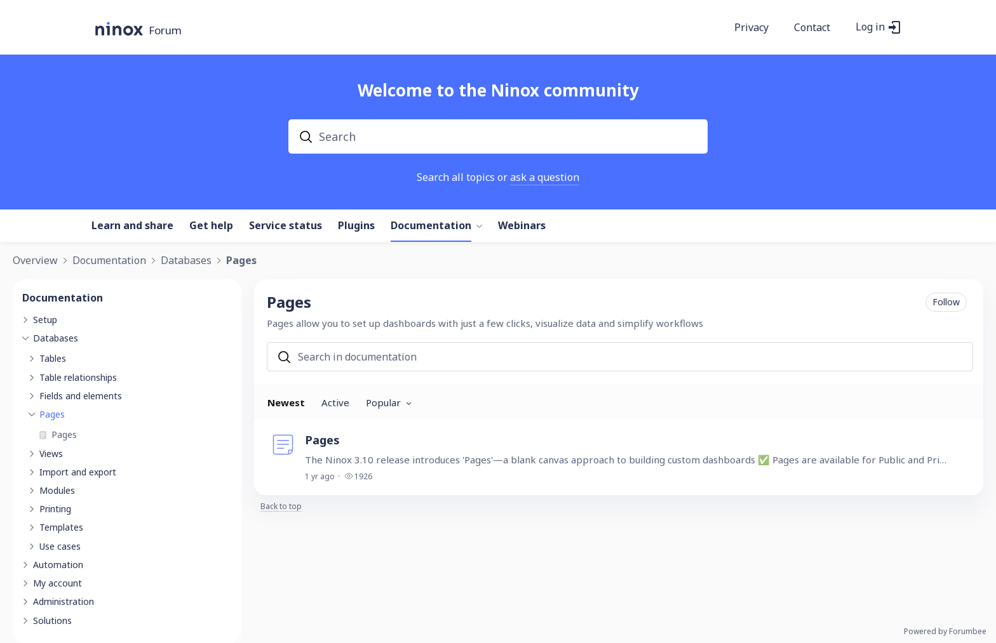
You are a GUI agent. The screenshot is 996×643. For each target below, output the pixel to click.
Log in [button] (870, 27)
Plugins (356, 226)
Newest (286, 402)
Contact (812, 28)
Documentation (431, 226)
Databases (186, 261)
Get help (211, 226)
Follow (946, 302)
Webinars (522, 226)
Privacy (751, 28)
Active (335, 402)
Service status (285, 226)
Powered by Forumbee (945, 632)
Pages (241, 261)
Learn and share (132, 226)
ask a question (544, 177)
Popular (383, 402)
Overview (35, 261)
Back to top (281, 507)
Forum (165, 30)
